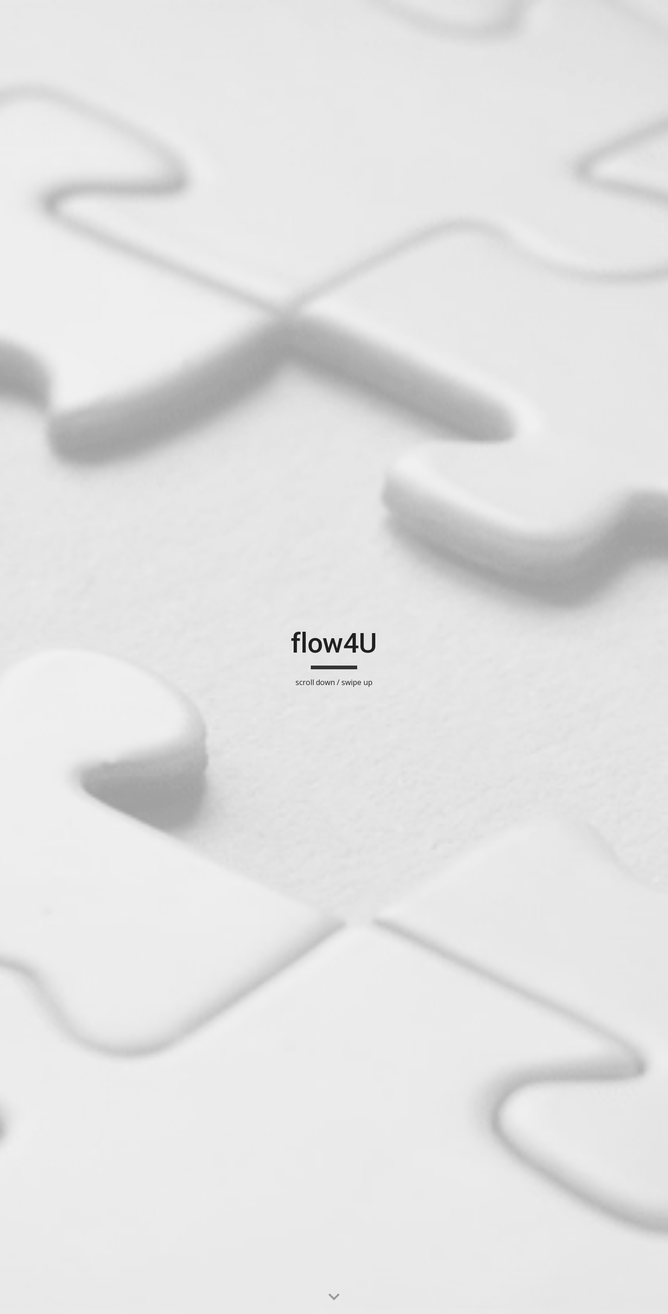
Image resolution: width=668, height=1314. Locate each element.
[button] (334, 1297)
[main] (334, 657)
